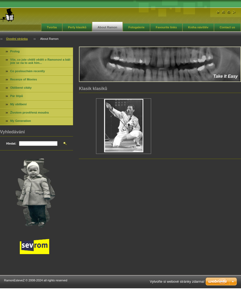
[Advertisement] (160, 184)
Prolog (15, 51)
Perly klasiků (77, 27)
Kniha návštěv (198, 27)
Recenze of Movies (23, 79)
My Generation (20, 120)
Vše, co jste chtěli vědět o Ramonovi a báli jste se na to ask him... (40, 61)
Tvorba (52, 27)
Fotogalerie (136, 27)
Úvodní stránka (17, 38)
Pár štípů (16, 96)
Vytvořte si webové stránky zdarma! (177, 281)
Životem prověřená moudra (29, 112)
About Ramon (107, 27)
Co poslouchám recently (27, 71)
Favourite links (166, 27)
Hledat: (11, 143)
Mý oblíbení (18, 104)
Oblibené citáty (21, 87)
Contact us (227, 27)
